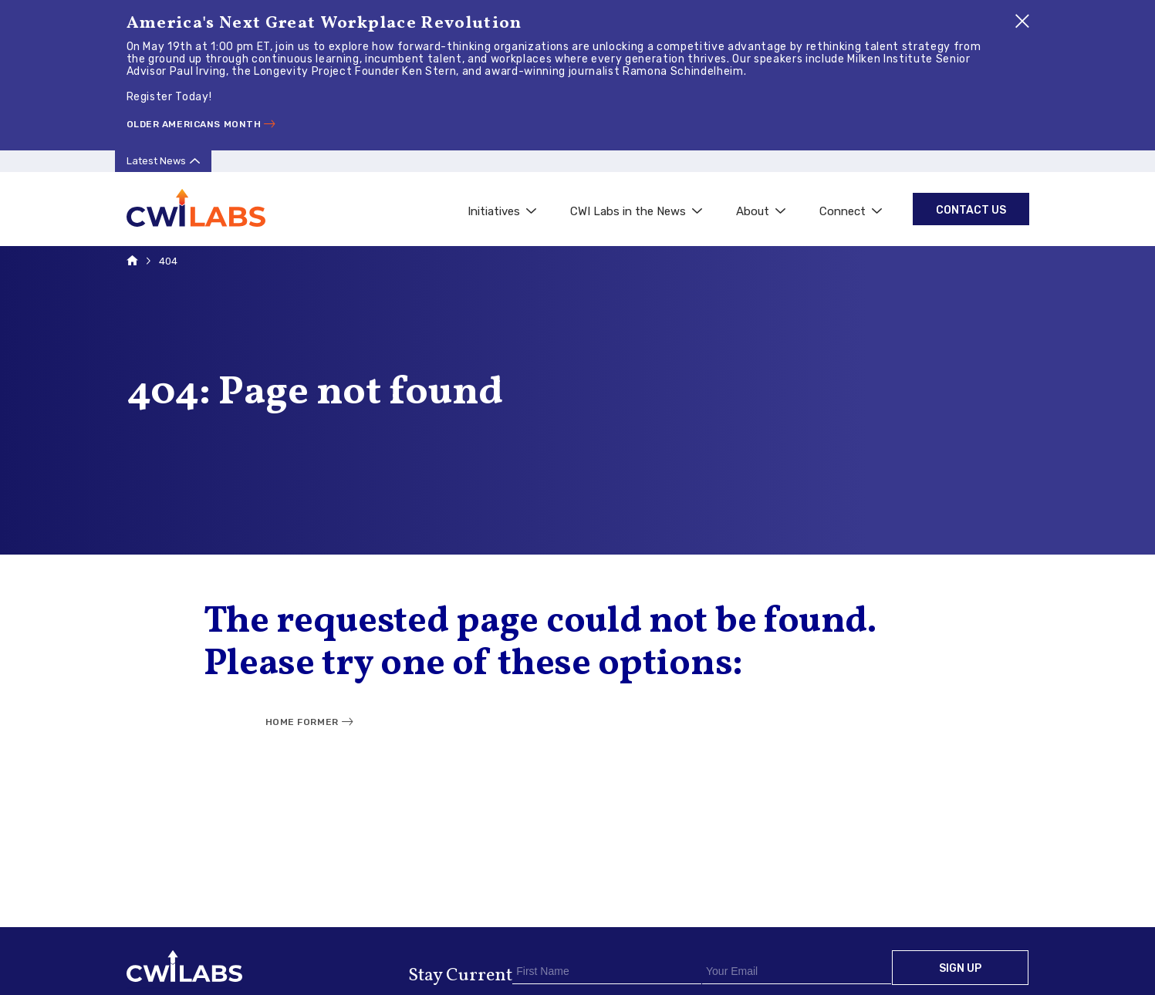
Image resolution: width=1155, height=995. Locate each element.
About (760, 211)
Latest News (156, 161)
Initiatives (502, 211)
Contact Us (971, 210)
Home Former (302, 722)
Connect (850, 211)
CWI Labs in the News (636, 211)
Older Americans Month (194, 124)
